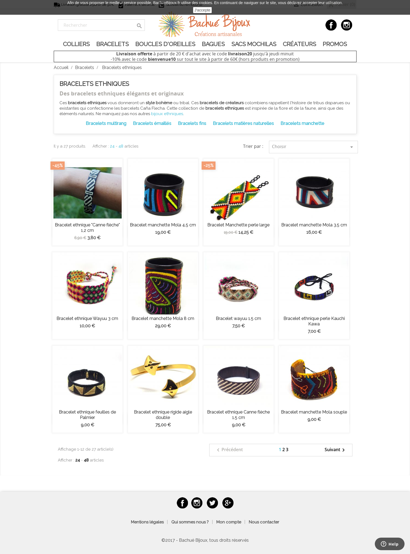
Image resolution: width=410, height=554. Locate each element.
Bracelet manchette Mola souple (314, 412)
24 (112, 146)
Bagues (213, 44)
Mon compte (228, 522)
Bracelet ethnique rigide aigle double (163, 414)
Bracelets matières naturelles (243, 123)
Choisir (313, 146)
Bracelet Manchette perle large (238, 224)
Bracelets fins (192, 123)
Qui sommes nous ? (190, 522)
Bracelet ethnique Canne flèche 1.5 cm (238, 414)
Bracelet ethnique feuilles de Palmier (87, 414)
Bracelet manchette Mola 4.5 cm (163, 224)
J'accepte (202, 10)
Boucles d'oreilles (165, 44)
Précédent (229, 450)
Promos (335, 44)
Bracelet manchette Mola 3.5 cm (314, 224)
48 (120, 146)
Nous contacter (264, 522)
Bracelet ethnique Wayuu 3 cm (87, 318)
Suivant (336, 450)
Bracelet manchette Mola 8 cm (162, 318)
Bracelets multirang (106, 123)
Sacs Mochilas (253, 44)
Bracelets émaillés (152, 123)
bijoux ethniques (167, 113)
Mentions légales (147, 522)
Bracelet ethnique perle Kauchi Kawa (314, 321)
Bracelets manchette (302, 123)
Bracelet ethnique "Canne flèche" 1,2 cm (87, 227)
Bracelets (112, 44)
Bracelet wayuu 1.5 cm (238, 318)
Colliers (76, 44)
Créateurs (299, 44)
